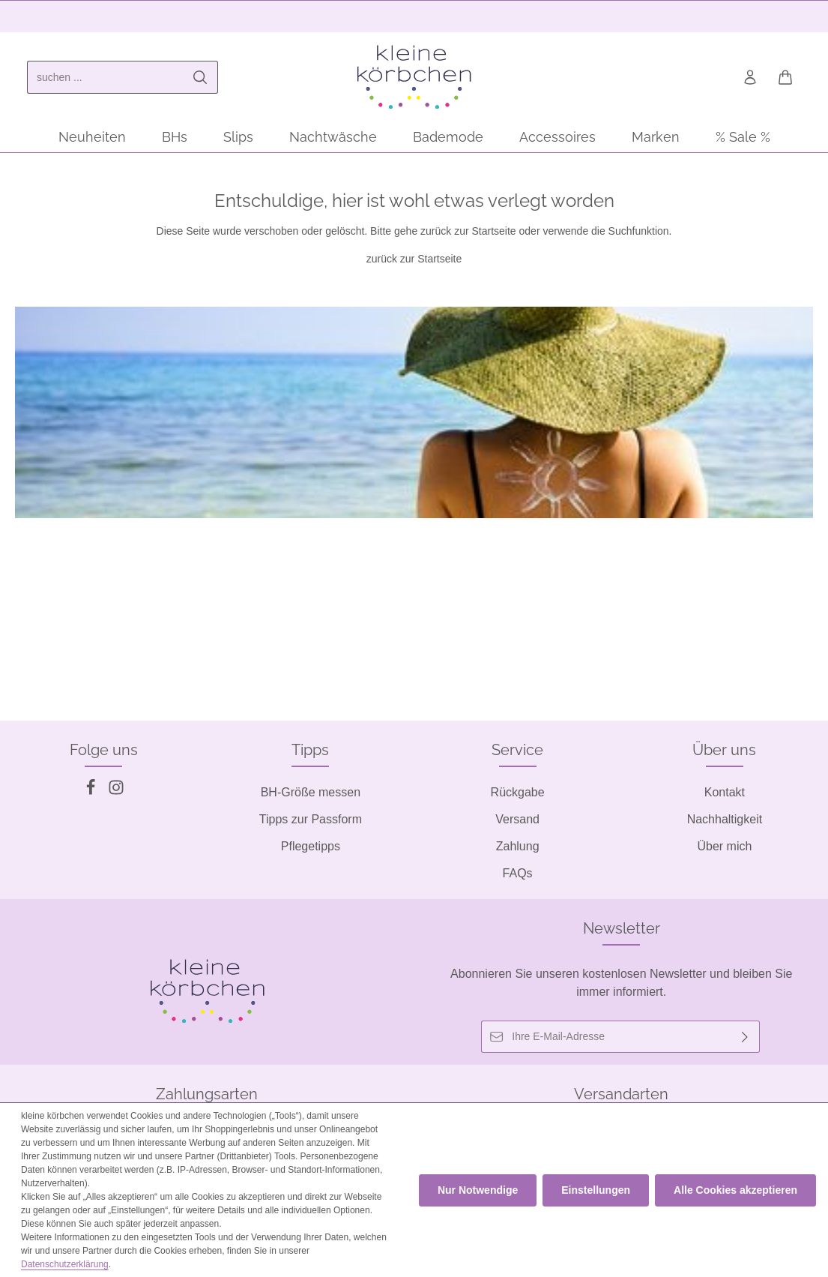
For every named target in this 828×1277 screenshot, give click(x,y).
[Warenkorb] (785, 77)
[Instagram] (116, 791)
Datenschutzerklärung (65, 1264)
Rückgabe (518, 792)
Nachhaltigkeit (725, 819)
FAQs (518, 873)
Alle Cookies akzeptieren (735, 1190)
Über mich (724, 846)
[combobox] (105, 77)
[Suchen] (200, 77)
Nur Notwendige (478, 1190)
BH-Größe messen (310, 792)
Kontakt (724, 792)
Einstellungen (595, 1190)
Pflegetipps (310, 846)
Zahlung (518, 846)
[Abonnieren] (745, 1037)
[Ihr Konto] (750, 77)
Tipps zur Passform (310, 819)
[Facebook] (92, 791)
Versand (517, 819)
